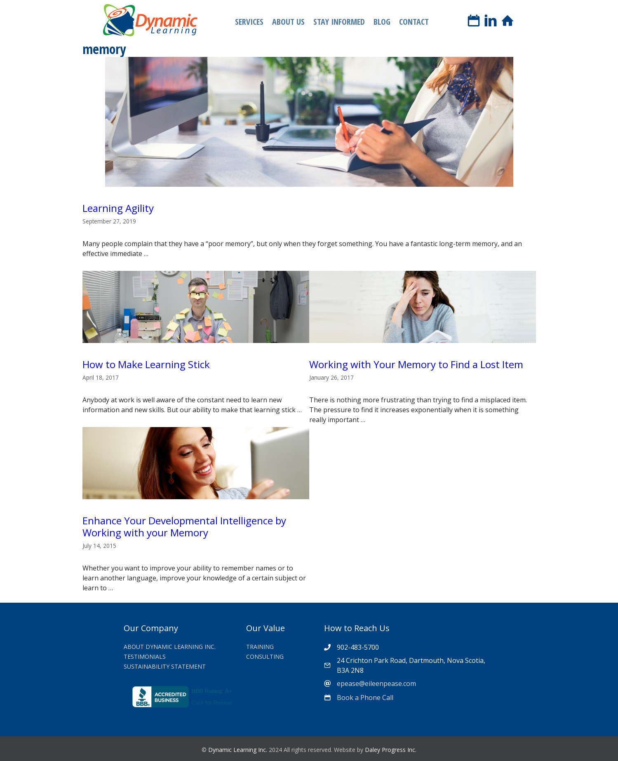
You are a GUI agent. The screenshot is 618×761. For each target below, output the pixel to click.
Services (249, 21)
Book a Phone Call (365, 697)
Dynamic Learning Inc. (237, 750)
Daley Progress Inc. (390, 750)
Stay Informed (339, 21)
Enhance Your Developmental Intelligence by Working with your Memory (184, 526)
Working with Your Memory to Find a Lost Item (416, 364)
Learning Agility (118, 208)
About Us (288, 21)
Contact (414, 21)
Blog (382, 21)
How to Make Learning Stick (146, 364)
